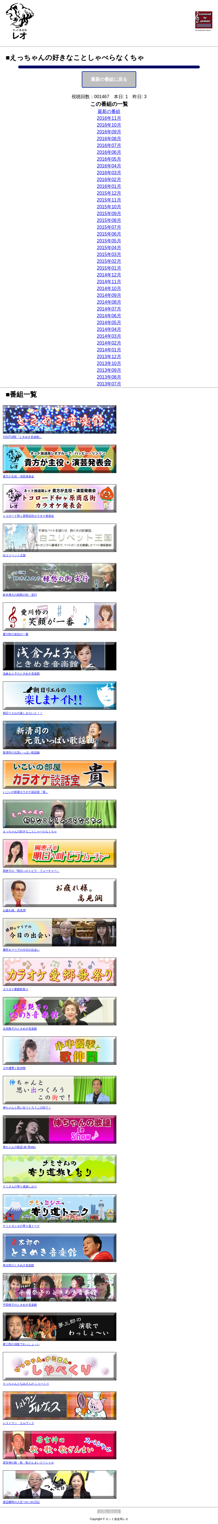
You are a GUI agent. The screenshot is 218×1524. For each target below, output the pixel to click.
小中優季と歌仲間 (59, 1053)
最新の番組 (109, 111)
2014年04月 (109, 329)
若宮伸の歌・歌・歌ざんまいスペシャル (59, 1447)
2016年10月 (109, 125)
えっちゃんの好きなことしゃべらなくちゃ (59, 816)
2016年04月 (109, 165)
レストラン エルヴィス (59, 1408)
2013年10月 (109, 363)
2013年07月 (109, 383)
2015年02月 (109, 261)
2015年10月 (109, 206)
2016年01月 (109, 186)
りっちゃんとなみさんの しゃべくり (59, 1368)
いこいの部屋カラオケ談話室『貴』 (59, 777)
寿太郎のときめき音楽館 (59, 1250)
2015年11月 (109, 200)
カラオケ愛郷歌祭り (59, 974)
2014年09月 (109, 295)
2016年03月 (109, 172)
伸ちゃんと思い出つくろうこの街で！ (59, 1092)
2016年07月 (109, 145)
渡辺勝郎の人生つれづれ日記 (59, 1487)
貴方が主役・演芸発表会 (59, 461)
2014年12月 (109, 274)
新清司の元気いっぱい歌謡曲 (59, 737)
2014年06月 (109, 315)
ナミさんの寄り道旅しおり (59, 1171)
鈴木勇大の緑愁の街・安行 (59, 579)
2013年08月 (109, 377)
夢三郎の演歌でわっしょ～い (59, 1329)
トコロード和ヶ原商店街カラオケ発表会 (59, 500)
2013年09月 (109, 370)
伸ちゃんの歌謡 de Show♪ (59, 1132)
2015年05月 (109, 240)
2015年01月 (109, 268)
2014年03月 (109, 336)
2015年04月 (109, 247)
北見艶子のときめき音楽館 (59, 1013)
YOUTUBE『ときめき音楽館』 (59, 421)
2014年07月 (109, 309)
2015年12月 (109, 193)
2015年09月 (109, 213)
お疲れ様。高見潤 (59, 895)
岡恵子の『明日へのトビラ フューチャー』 (59, 855)
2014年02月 (109, 343)
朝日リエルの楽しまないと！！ (59, 698)
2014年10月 (109, 288)
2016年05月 (109, 159)
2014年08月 (109, 302)
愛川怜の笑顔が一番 (59, 619)
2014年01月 (109, 349)
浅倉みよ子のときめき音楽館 (59, 658)
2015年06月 (109, 234)
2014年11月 (109, 281)
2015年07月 (109, 227)
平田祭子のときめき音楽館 (59, 1289)
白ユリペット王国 (59, 540)
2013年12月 (109, 356)
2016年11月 (109, 118)
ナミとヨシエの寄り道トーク (59, 1210)
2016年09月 (109, 131)
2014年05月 (109, 322)
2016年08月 (109, 138)
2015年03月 (109, 254)
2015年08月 (109, 220)
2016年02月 (109, 179)
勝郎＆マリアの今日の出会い (59, 934)
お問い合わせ (109, 1511)
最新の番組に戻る (109, 79)
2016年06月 (109, 152)
